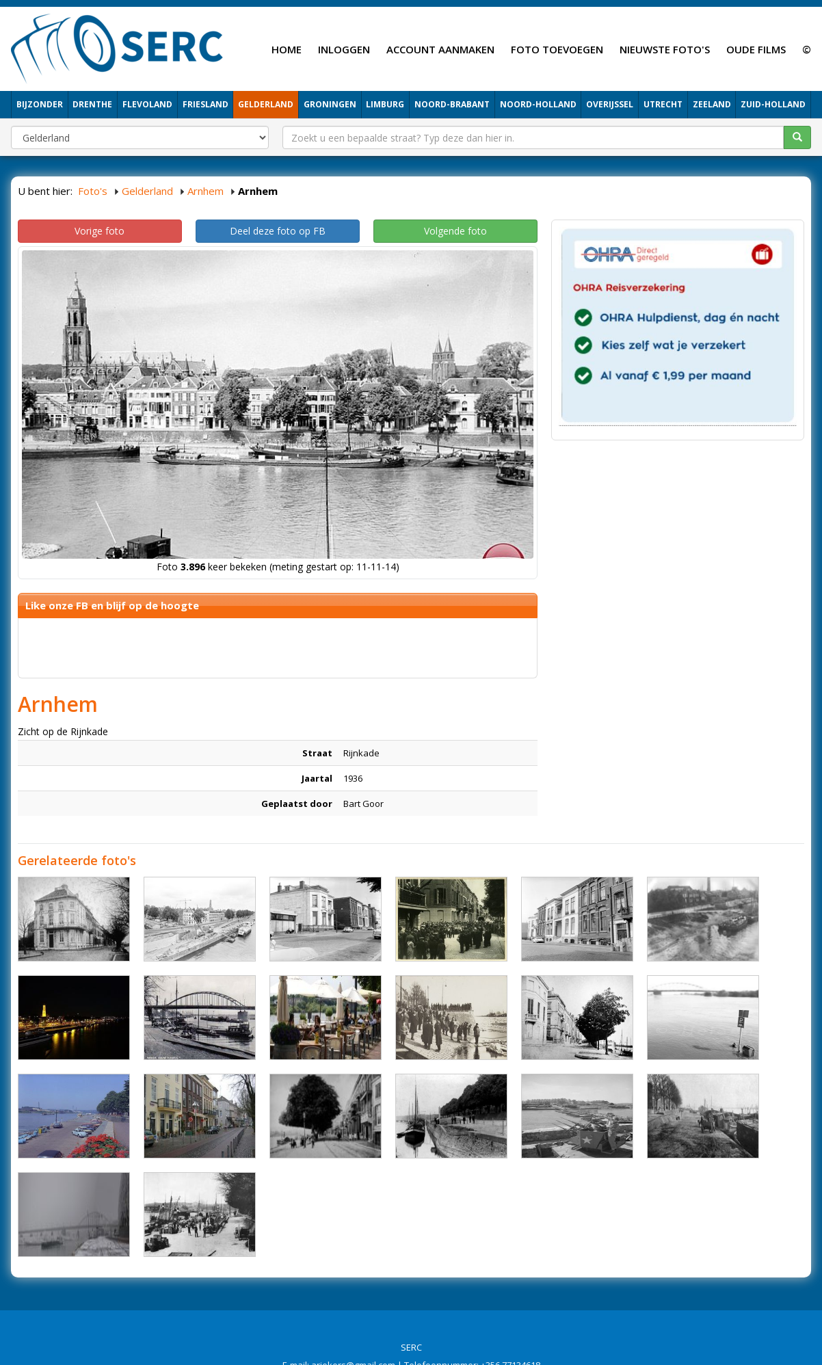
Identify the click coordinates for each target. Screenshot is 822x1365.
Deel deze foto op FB (278, 230)
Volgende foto (455, 230)
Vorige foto (99, 230)
